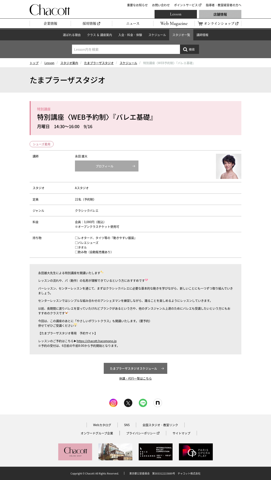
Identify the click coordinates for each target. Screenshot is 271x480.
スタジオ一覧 (181, 35)
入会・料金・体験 (130, 35)
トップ (34, 63)
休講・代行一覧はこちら (135, 378)
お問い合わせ (161, 5)
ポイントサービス (186, 5)
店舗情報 (220, 14)
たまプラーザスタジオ (99, 63)
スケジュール (157, 35)
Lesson (175, 14)
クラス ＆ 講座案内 (99, 35)
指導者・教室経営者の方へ (223, 5)
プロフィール (104, 166)
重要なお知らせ (137, 5)
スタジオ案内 (69, 63)
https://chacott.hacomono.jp (97, 341)
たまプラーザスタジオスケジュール (133, 368)
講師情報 (202, 35)
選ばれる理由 (72, 35)
